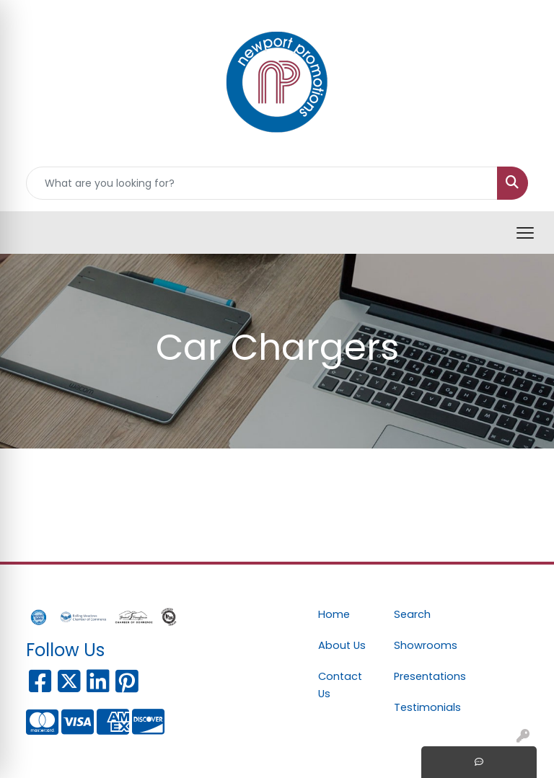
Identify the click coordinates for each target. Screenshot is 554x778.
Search (412, 614)
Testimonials (423, 707)
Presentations (423, 676)
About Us (342, 645)
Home (334, 614)
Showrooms (423, 645)
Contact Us (340, 685)
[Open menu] (525, 232)
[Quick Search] (262, 183)
